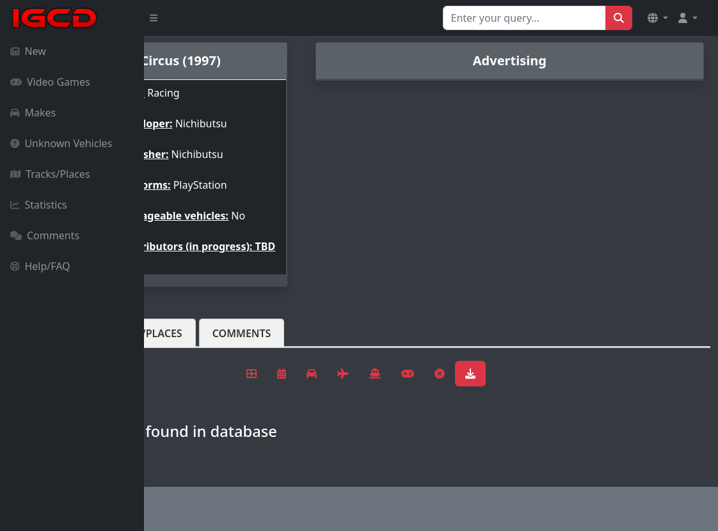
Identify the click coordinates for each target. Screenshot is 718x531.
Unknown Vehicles (61, 143)
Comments (44, 235)
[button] (657, 18)
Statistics (38, 205)
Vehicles (190, 354)
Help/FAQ (40, 266)
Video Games (50, 82)
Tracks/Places (50, 174)
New (28, 51)
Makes (33, 113)
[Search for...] (524, 18)
